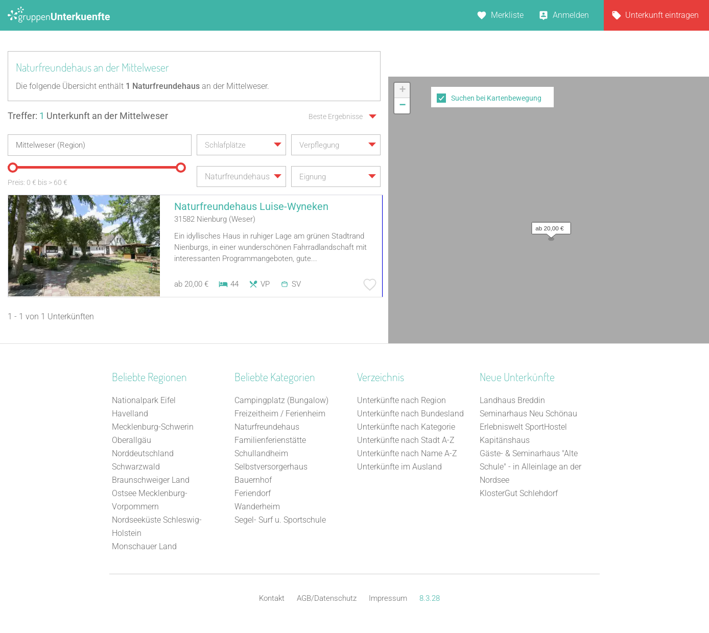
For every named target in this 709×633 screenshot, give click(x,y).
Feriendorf (252, 493)
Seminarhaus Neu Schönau (528, 413)
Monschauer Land (144, 546)
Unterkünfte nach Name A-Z (407, 453)
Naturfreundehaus (266, 427)
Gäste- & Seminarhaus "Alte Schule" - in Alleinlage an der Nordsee (530, 467)
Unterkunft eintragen (662, 15)
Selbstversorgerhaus (271, 467)
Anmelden (571, 15)
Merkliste (507, 15)
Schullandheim (261, 453)
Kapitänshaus (505, 440)
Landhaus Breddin (512, 400)
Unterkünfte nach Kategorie (406, 427)
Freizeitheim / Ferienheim (279, 413)
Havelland (130, 413)
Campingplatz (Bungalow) (281, 400)
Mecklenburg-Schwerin (153, 427)
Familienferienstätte (270, 440)
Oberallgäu (131, 440)
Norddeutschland (143, 453)
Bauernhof (253, 480)
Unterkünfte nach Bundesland (410, 413)
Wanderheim (257, 506)
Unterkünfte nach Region (401, 400)
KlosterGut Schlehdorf (519, 493)
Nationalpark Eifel (144, 400)
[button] (548, 226)
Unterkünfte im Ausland (399, 467)
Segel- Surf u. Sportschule (280, 520)
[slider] (13, 167)
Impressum (388, 598)
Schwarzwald (136, 467)
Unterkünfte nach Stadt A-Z (406, 440)
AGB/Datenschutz (327, 598)
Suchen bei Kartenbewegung (496, 98)
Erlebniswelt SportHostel (523, 427)
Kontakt (272, 598)
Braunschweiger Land (151, 480)
